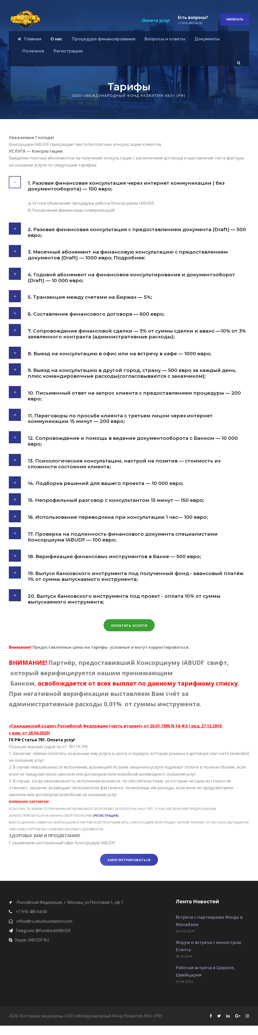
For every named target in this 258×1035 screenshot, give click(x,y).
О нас (56, 39)
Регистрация (67, 51)
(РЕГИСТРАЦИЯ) (106, 825)
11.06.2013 (184, 991)
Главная (29, 39)
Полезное (33, 51)
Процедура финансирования (103, 39)
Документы (207, 39)
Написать (234, 19)
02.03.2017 (185, 940)
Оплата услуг (156, 20)
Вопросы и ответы (164, 39)
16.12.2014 (184, 966)
